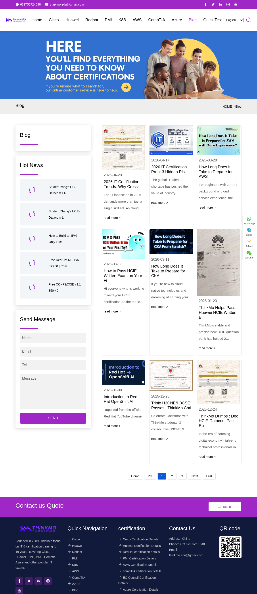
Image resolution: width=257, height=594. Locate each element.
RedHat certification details (139, 552)
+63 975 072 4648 (192, 544)
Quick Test (212, 20)
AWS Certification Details (137, 565)
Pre (150, 476)
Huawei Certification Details (139, 545)
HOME (227, 106)
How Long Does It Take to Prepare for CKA (168, 271)
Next (195, 476)
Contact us (225, 507)
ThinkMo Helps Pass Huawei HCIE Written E (217, 312)
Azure (177, 20)
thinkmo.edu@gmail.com (67, 4)
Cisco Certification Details (138, 539)
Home (37, 20)
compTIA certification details (139, 571)
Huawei (72, 20)
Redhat (91, 20)
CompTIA (156, 20)
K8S (122, 20)
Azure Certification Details (138, 589)
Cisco (54, 20)
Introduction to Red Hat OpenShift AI (120, 399)
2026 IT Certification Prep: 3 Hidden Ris (169, 169)
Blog (193, 20)
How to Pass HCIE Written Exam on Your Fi (123, 276)
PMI (108, 20)
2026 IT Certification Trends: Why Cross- (121, 184)
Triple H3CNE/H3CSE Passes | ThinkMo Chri (171, 405)
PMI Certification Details (137, 558)
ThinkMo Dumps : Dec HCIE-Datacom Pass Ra (218, 421)
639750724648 (30, 4)
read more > (112, 217)
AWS (137, 20)
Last (209, 476)
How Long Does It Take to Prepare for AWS (216, 172)
